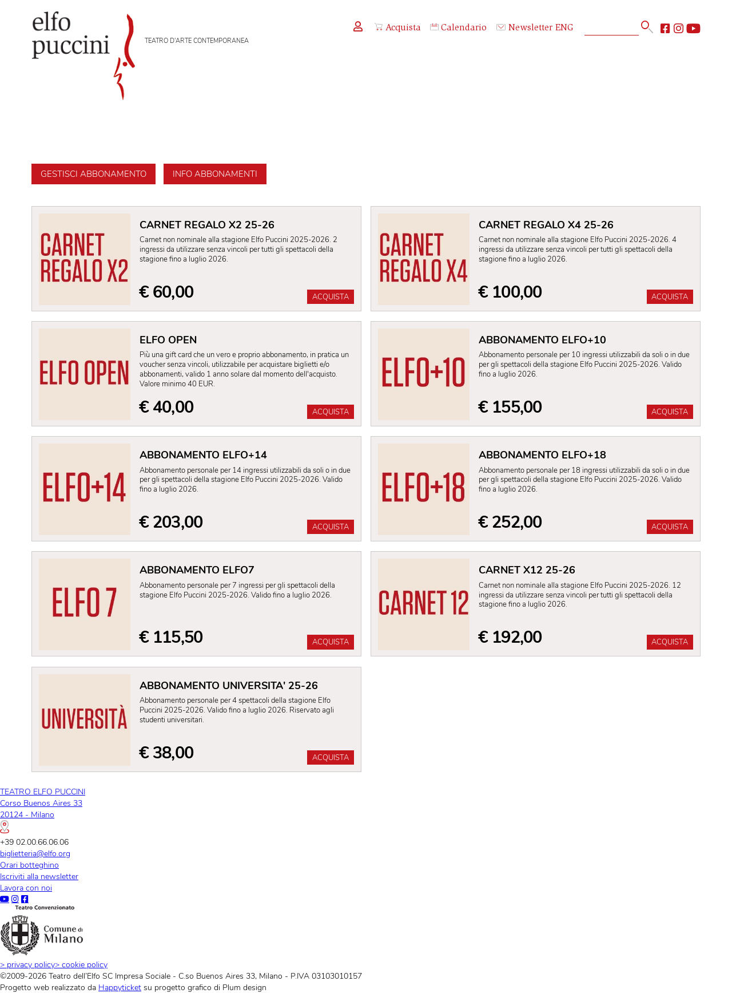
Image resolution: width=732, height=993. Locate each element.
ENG (564, 28)
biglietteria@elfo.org (35, 853)
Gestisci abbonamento (93, 174)
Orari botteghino (29, 865)
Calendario (458, 28)
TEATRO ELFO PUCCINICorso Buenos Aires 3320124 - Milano (42, 809)
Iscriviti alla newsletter (39, 876)
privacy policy (27, 964)
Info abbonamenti (215, 174)
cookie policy (81, 964)
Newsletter (524, 28)
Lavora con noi (26, 887)
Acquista (398, 28)
